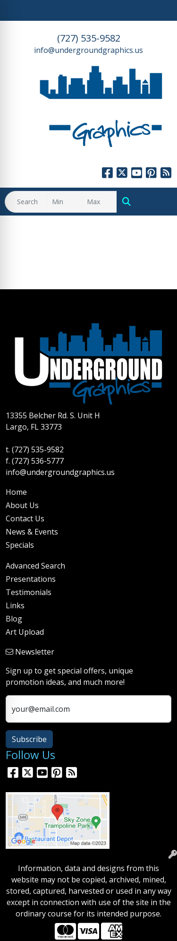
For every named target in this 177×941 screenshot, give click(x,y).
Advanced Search (35, 566)
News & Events (32, 532)
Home (16, 492)
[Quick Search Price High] (99, 202)
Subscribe (29, 739)
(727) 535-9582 (88, 38)
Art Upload (25, 632)
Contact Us (25, 518)
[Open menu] (158, 201)
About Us (22, 505)
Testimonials (28, 592)
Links (15, 605)
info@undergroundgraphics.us (88, 50)
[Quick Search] (26, 202)
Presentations (31, 579)
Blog (14, 618)
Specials (20, 545)
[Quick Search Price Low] (64, 202)
